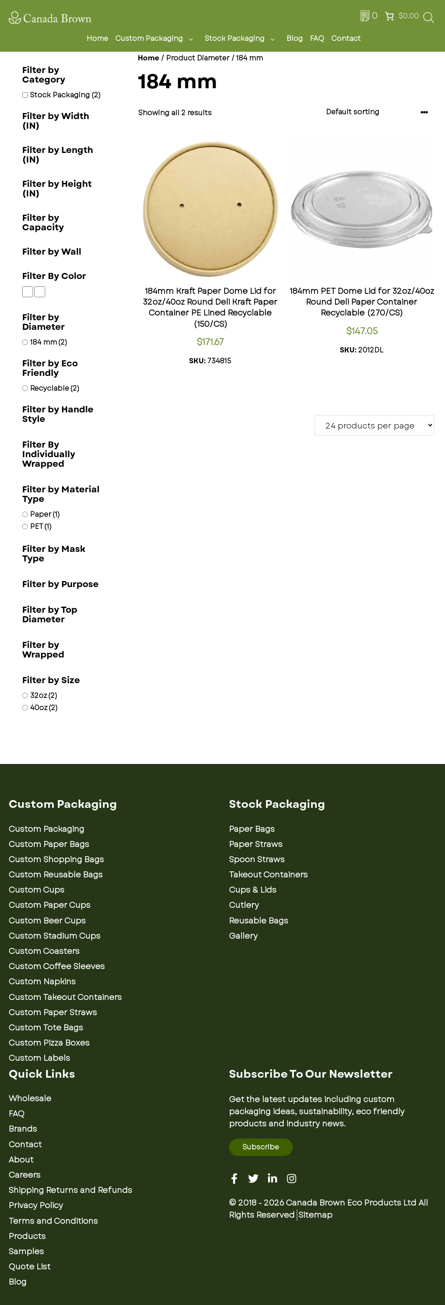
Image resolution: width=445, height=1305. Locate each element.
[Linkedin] (272, 1178)
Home (97, 38)
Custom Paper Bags (49, 844)
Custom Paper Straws (53, 1012)
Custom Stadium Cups (54, 936)
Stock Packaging (242, 38)
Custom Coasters (44, 951)
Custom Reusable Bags (56, 874)
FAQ (317, 38)
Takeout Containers (268, 874)
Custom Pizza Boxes (49, 1043)
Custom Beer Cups (47, 920)
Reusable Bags (258, 920)
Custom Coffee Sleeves (57, 966)
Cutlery (244, 905)
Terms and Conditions (53, 1221)
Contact (346, 38)
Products (27, 1236)
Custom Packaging (156, 38)
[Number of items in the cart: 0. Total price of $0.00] (401, 16)
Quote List (29, 1266)
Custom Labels (39, 1058)
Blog (294, 38)
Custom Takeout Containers (65, 997)
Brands (23, 1129)
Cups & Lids (252, 890)
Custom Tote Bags (46, 1027)
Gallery (243, 936)
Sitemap (315, 1215)
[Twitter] (253, 1178)
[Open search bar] (428, 20)
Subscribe (260, 1147)
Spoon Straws (257, 859)
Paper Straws (255, 844)
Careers (24, 1175)
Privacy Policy (36, 1205)
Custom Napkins (42, 981)
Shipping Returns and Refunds (70, 1190)
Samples (26, 1251)
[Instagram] (291, 1178)
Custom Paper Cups (49, 905)
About (21, 1160)
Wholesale (30, 1098)
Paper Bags (252, 829)
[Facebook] (234, 1178)
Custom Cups (36, 890)
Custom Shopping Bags (56, 859)
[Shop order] (377, 112)
